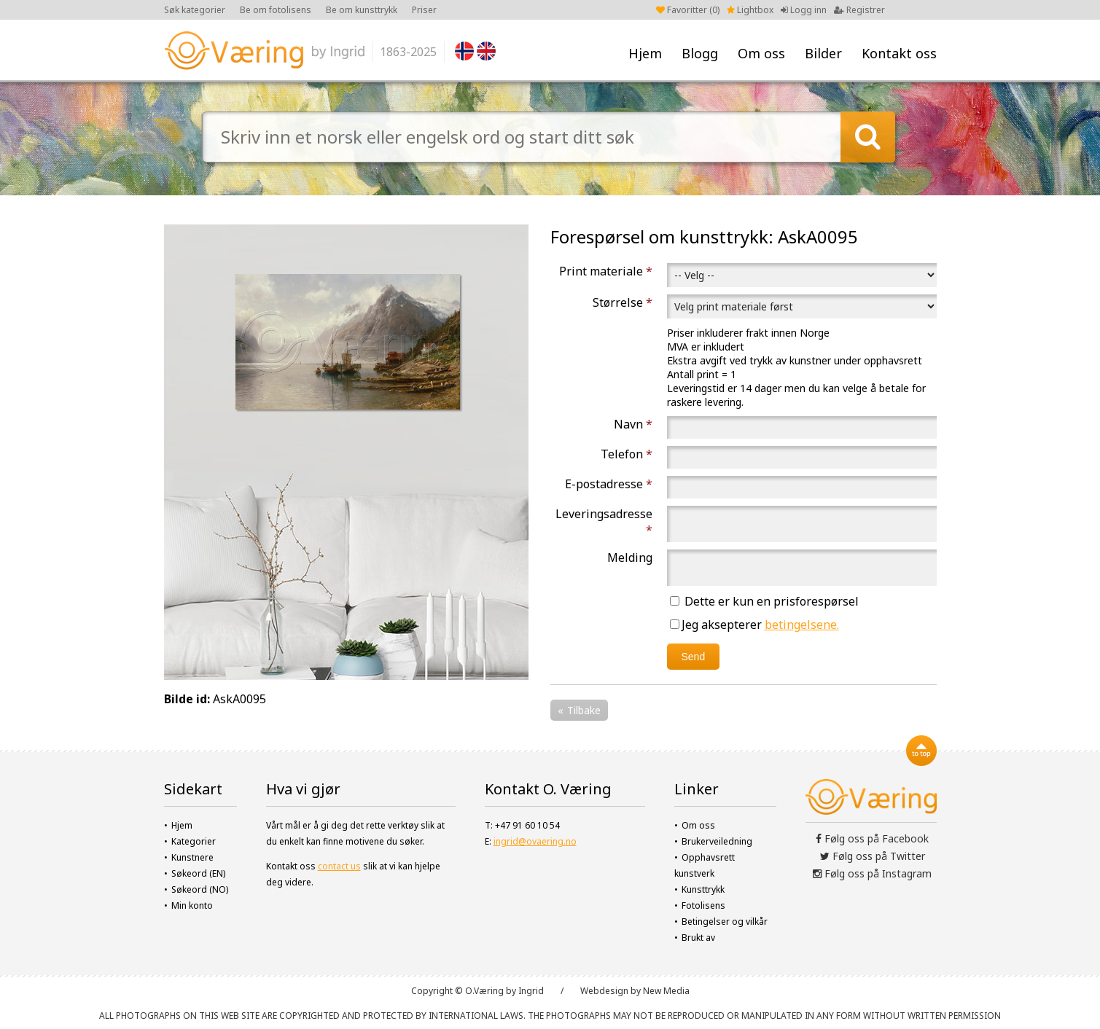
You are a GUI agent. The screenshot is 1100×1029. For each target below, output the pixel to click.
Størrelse (622, 302)
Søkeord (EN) (198, 873)
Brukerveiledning (717, 841)
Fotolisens (703, 905)
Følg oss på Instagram (872, 873)
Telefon (626, 454)
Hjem (645, 53)
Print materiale (605, 271)
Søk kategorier (194, 10)
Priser (424, 10)
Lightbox (750, 10)
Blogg (700, 53)
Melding (629, 557)
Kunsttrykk (703, 889)
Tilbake (584, 710)
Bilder (823, 53)
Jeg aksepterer (754, 625)
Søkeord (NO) (199, 889)
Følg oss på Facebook (872, 838)
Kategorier (193, 841)
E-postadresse (608, 484)
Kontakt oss (899, 53)
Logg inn (804, 10)
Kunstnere (192, 857)
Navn (633, 424)
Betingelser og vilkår (725, 921)
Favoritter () (687, 10)
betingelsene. (802, 625)
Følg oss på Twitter (872, 856)
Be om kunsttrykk (361, 10)
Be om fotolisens (275, 10)
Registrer (859, 10)
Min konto (192, 905)
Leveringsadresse (603, 522)
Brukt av (698, 937)
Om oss (761, 53)
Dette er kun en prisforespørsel (764, 601)
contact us (339, 866)
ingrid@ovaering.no (535, 841)
